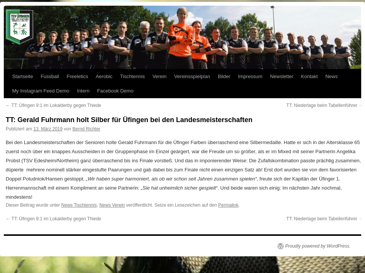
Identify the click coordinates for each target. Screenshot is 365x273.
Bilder (224, 76)
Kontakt (309, 76)
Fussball (50, 76)
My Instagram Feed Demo (40, 91)
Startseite (22, 76)
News (331, 76)
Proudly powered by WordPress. (318, 246)
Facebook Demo (115, 91)
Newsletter (281, 76)
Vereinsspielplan (192, 76)
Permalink (228, 205)
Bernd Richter (86, 129)
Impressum (250, 76)
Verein (159, 76)
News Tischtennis (79, 205)
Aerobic (104, 76)
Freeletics (77, 76)
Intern (83, 91)
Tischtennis (132, 76)
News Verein (112, 205)
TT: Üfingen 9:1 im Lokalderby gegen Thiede (53, 105)
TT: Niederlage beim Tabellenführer (324, 105)
